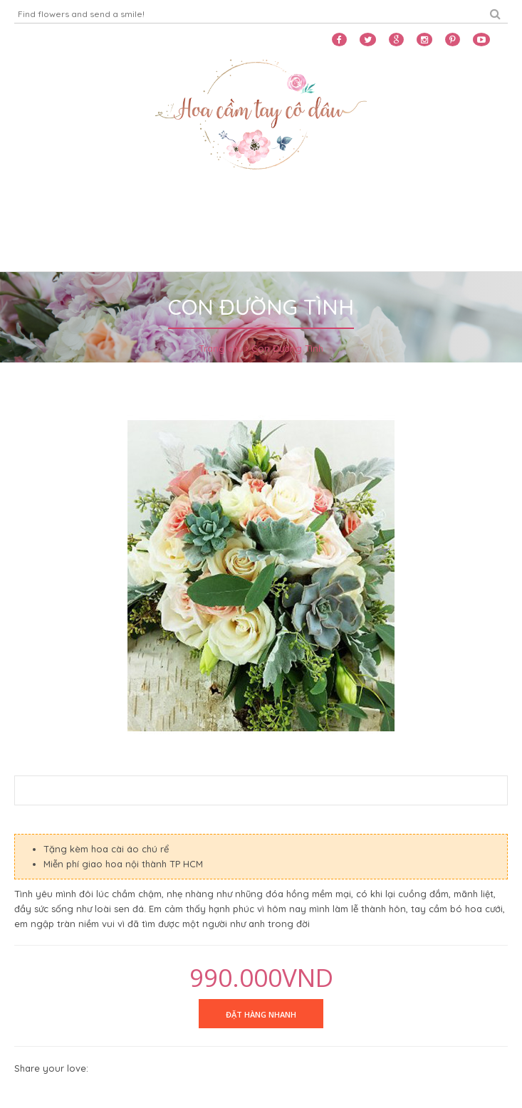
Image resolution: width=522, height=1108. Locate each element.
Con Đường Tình (287, 348)
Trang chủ (221, 348)
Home (32, 211)
